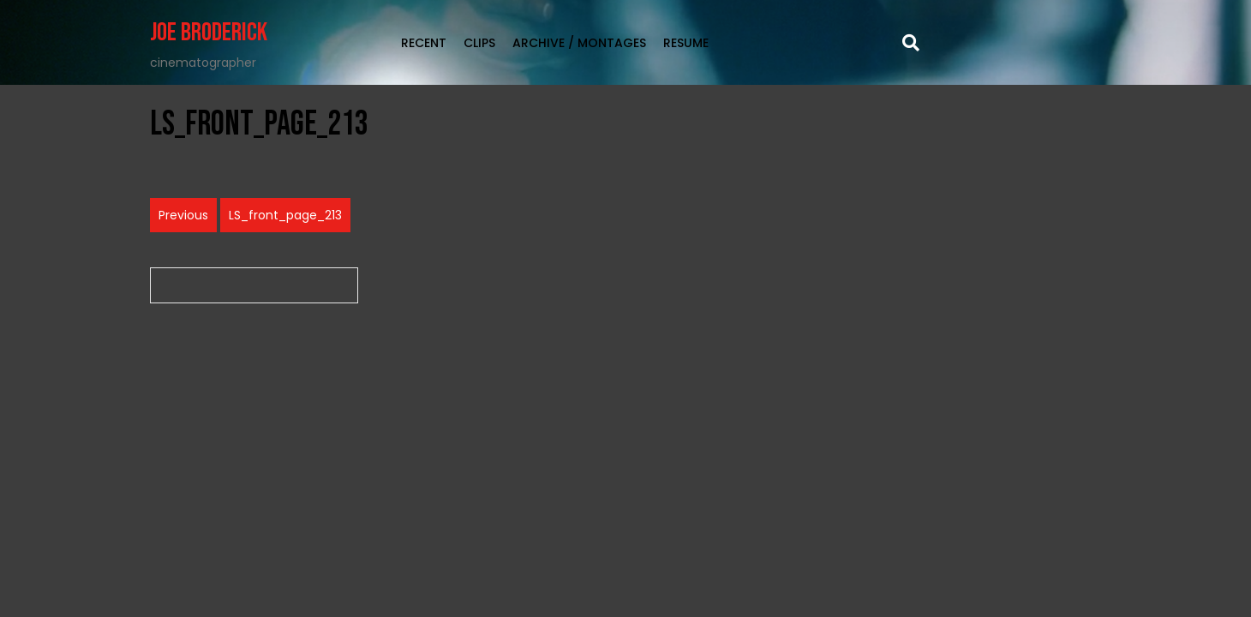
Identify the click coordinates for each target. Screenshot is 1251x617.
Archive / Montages (579, 42)
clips (479, 42)
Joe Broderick (208, 32)
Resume (686, 42)
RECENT (423, 42)
